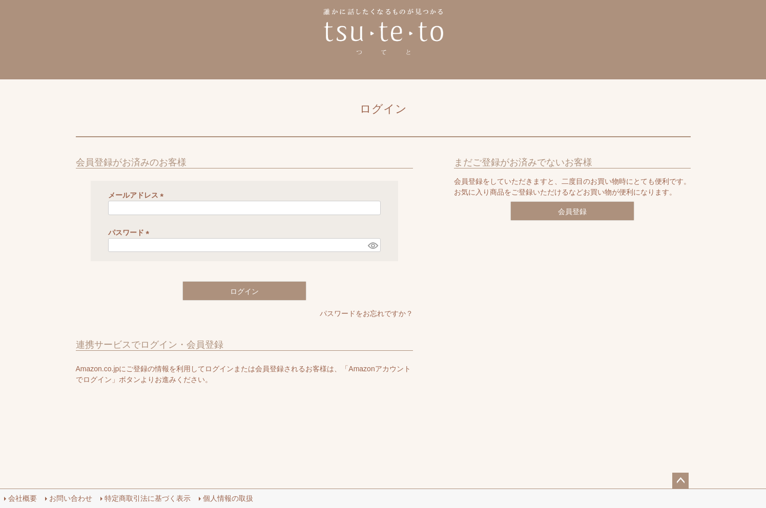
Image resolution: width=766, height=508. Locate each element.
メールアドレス (138, 195)
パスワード (130, 232)
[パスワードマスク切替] (372, 245)
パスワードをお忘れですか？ (366, 313)
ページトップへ (680, 481)
